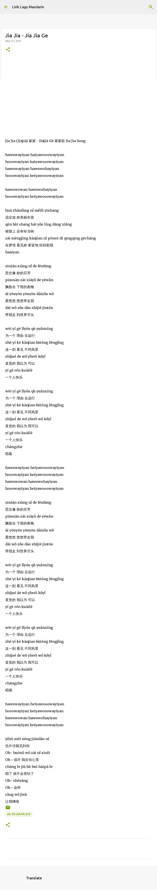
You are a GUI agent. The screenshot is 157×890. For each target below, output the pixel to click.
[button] (7, 50)
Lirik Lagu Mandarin (28, 7)
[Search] (151, 7)
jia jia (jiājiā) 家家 (19, 814)
